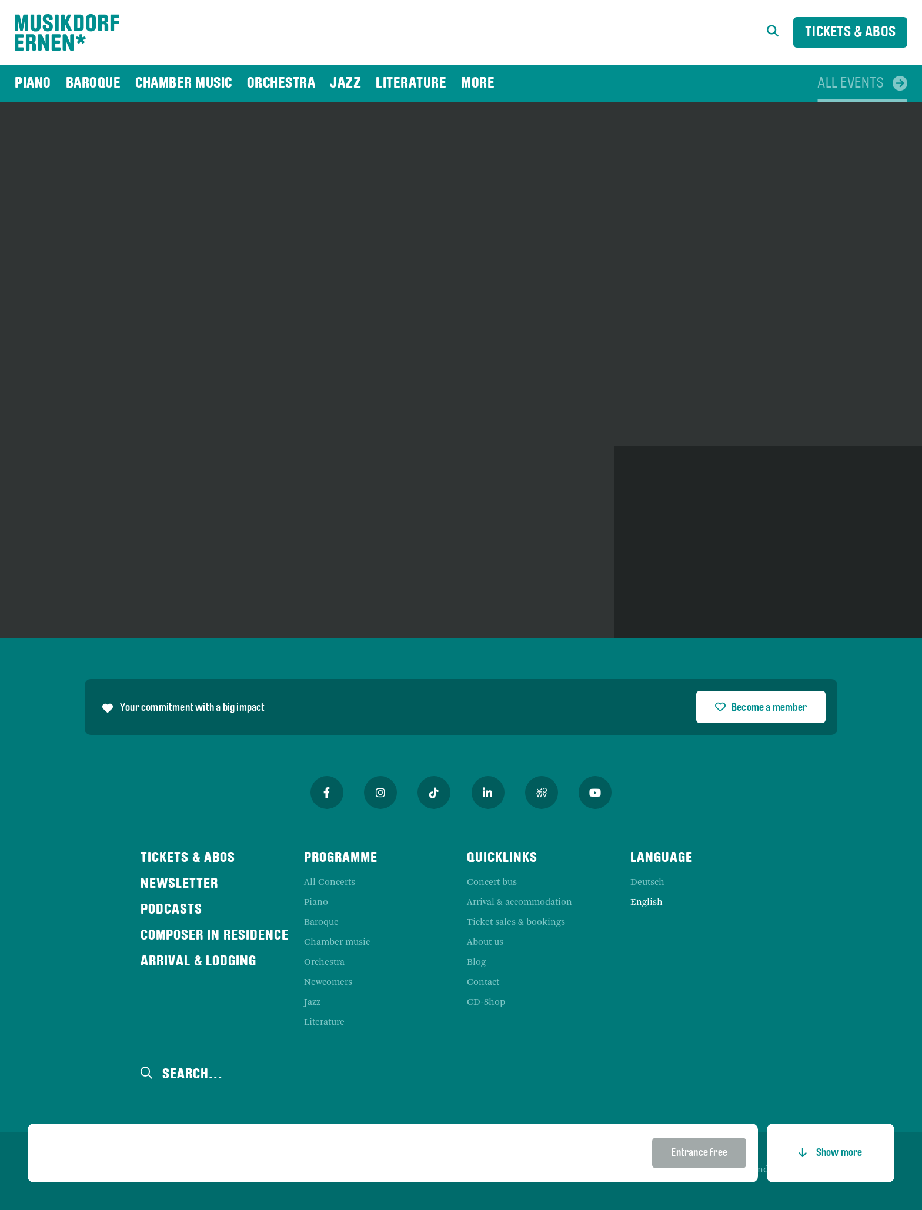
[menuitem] (33, 83)
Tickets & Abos (850, 32)
